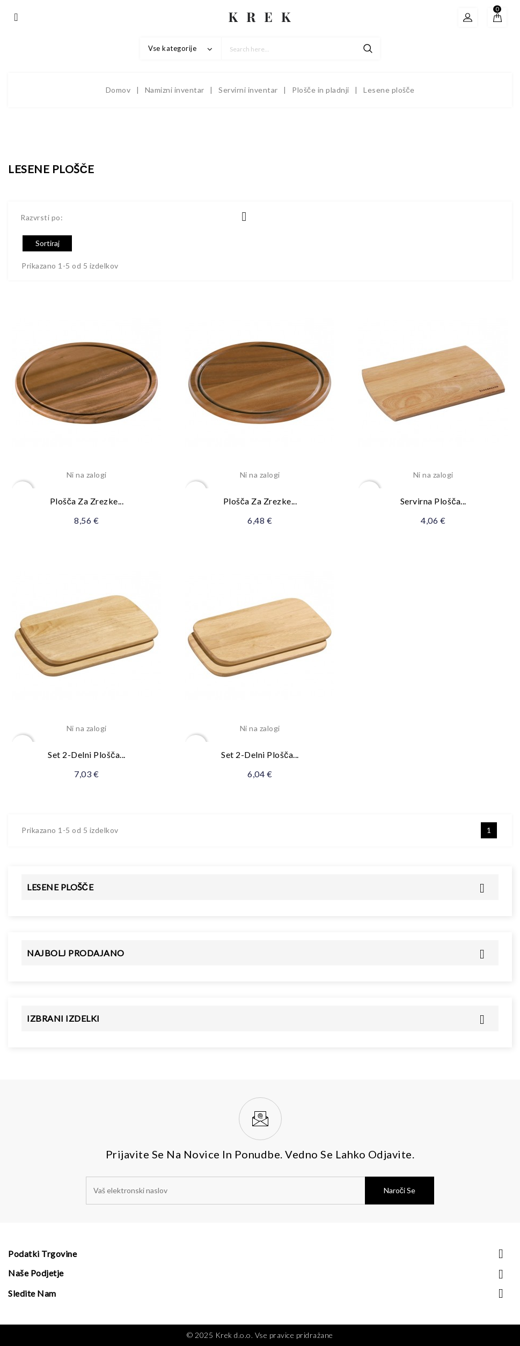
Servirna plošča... (433, 501)
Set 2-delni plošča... (87, 754)
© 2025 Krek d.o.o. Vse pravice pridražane (260, 1335)
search (368, 49)
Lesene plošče (60, 887)
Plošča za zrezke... (87, 501)
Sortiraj (47, 243)
